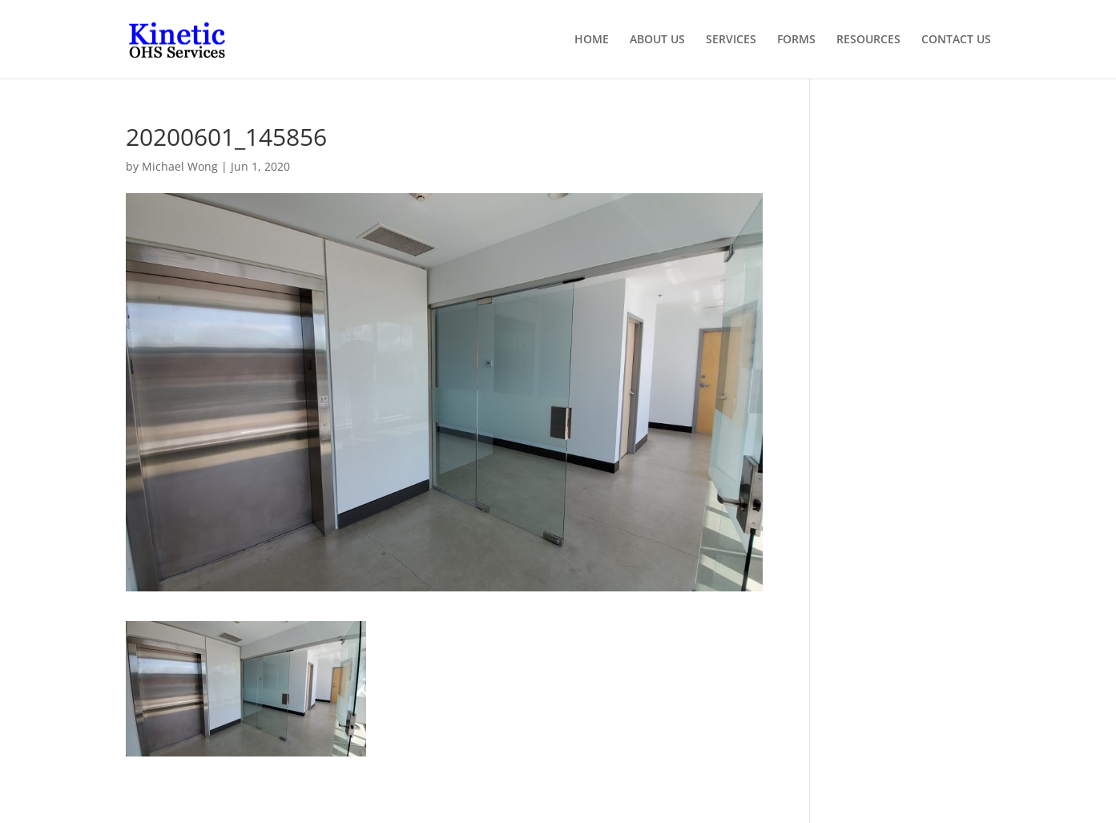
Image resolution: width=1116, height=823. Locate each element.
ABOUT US (657, 40)
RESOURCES (868, 40)
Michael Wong (180, 166)
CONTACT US (956, 40)
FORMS (796, 40)
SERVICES (731, 40)
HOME (591, 40)
